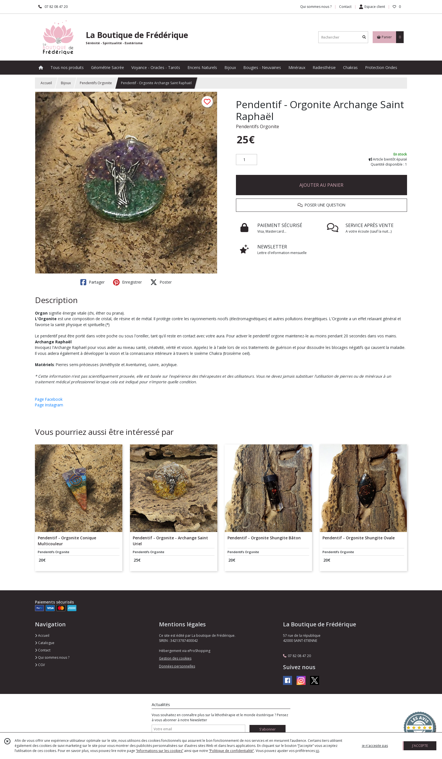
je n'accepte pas (375, 745)
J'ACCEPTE (420, 745)
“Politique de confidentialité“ (231, 750)
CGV (40, 664)
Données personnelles (177, 666)
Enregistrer (127, 282)
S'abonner (267, 729)
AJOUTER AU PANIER (321, 185)
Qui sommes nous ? (52, 657)
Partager (92, 282)
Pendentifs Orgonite (96, 83)
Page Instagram (49, 405)
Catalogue (44, 642)
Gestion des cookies (175, 658)
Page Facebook (49, 399)
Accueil (46, 83)
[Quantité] (246, 159)
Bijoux (66, 83)
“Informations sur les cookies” (159, 750)
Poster (161, 282)
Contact (345, 6)
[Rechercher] (364, 37)
